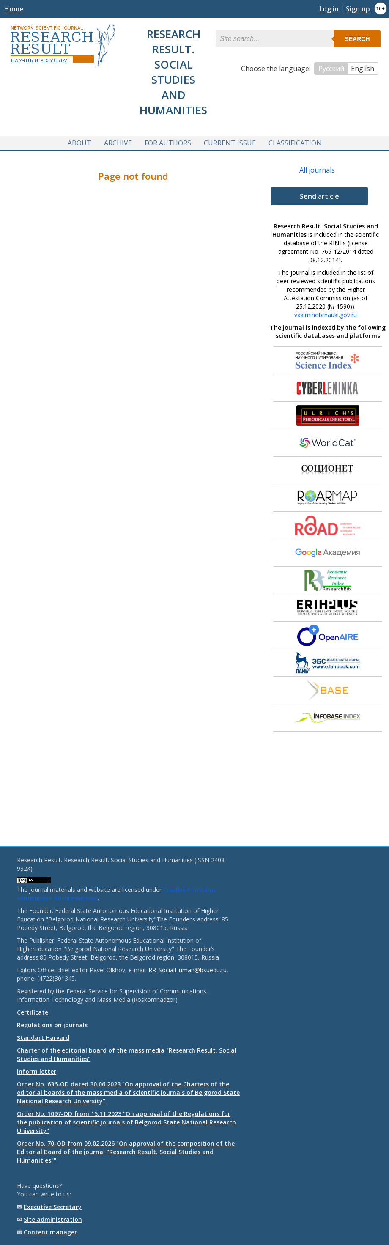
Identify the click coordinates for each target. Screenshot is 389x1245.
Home (14, 9)
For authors (168, 143)
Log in (329, 9)
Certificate (32, 1012)
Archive (118, 143)
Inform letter (36, 1071)
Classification (295, 143)
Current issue (230, 143)
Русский (331, 68)
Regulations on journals (52, 1025)
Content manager (50, 1232)
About (79, 143)
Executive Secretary (53, 1207)
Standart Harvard (43, 1038)
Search (357, 39)
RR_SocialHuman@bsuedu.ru (187, 970)
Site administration (53, 1219)
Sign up (358, 9)
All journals (317, 170)
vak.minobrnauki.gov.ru (325, 315)
